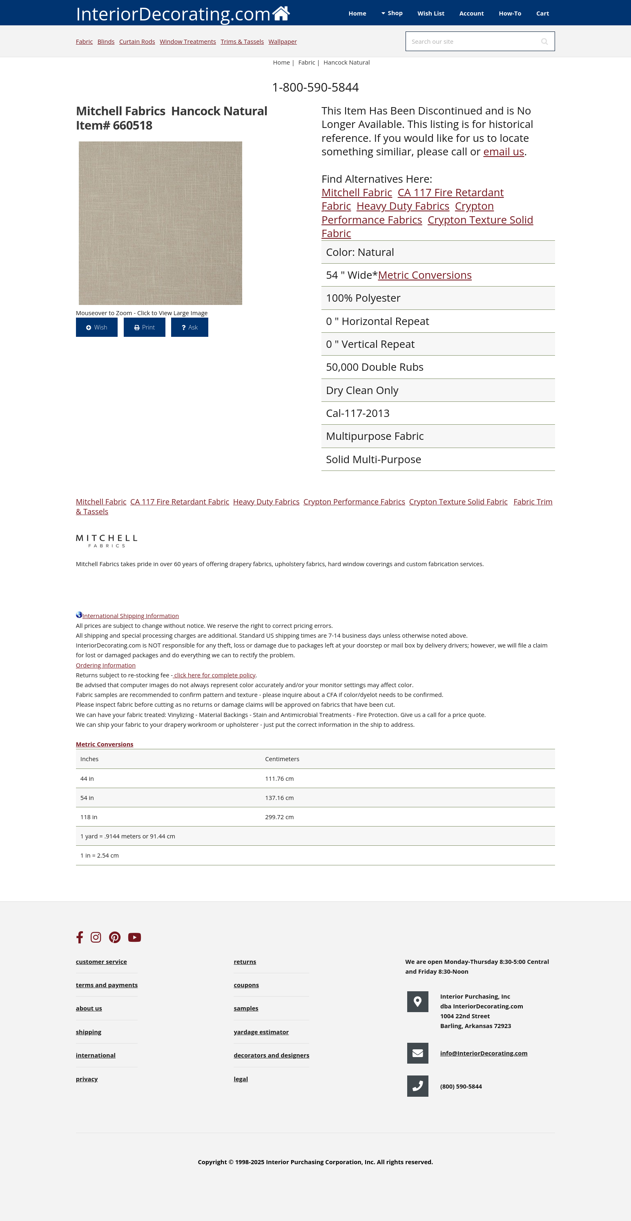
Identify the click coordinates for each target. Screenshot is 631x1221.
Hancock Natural (346, 62)
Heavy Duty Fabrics (403, 206)
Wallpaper (283, 41)
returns (245, 961)
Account (471, 13)
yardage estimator (261, 1032)
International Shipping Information (127, 616)
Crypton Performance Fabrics (407, 212)
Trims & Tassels (242, 41)
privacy (87, 1079)
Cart (542, 13)
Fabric (84, 41)
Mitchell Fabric (356, 192)
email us (503, 151)
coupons (246, 985)
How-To (510, 13)
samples (246, 1008)
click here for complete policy (214, 675)
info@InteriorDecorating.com (484, 1053)
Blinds (106, 41)
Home (357, 13)
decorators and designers (271, 1055)
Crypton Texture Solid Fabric (427, 226)
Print (148, 327)
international (96, 1055)
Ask (193, 327)
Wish (100, 327)
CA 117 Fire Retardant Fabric (179, 501)
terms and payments (107, 985)
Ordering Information (106, 665)
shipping (88, 1032)
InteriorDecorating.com (183, 13)
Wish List (431, 13)
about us (89, 1008)
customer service (101, 961)
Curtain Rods (137, 41)
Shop (395, 13)
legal (241, 1079)
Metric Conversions (425, 275)
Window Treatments (188, 41)
